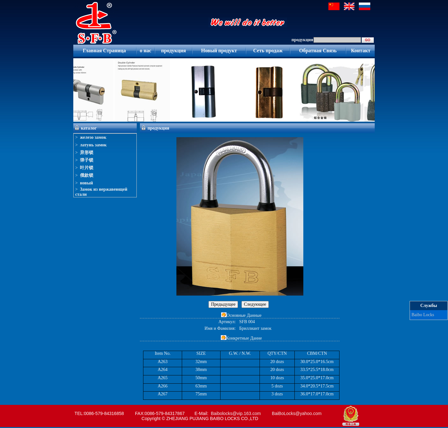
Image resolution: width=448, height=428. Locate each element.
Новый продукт (219, 50)
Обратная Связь (318, 50)
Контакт (360, 50)
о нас (145, 50)
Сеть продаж (268, 50)
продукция (173, 50)
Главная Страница (104, 50)
